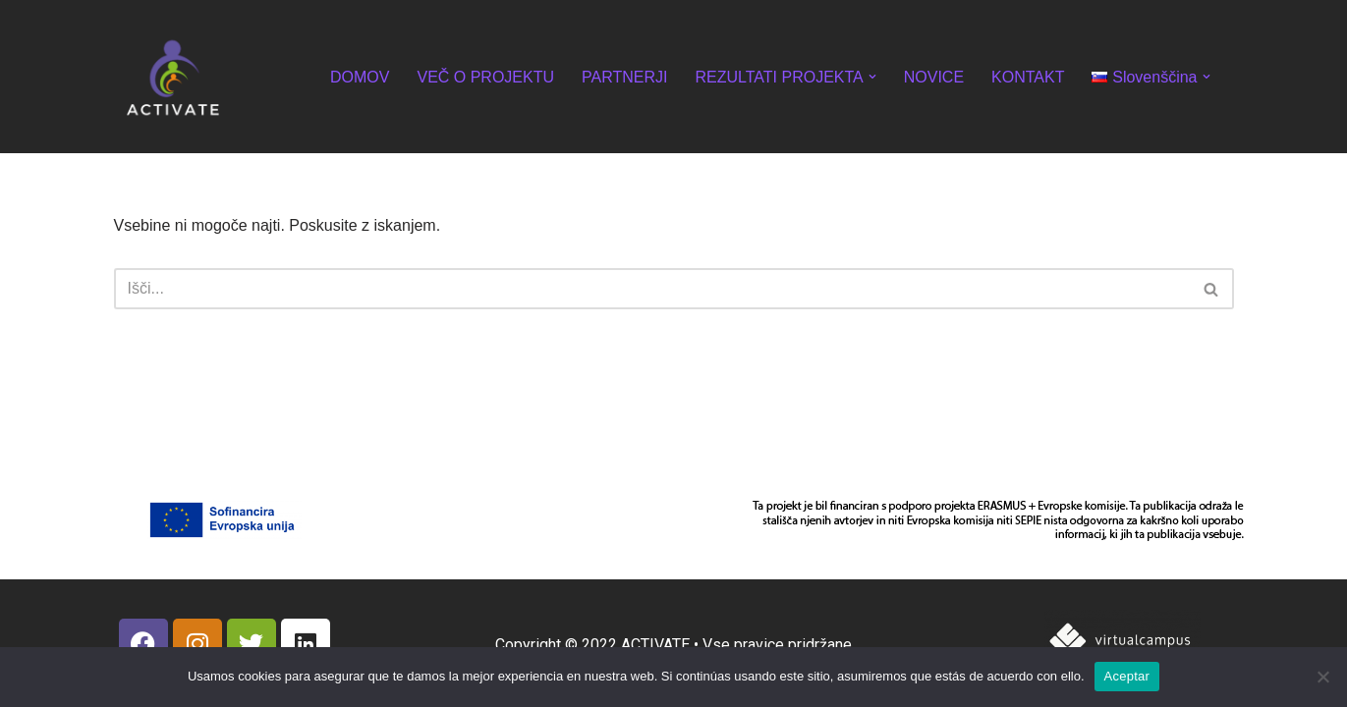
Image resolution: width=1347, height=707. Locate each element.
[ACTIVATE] (173, 77)
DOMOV (359, 77)
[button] (872, 77)
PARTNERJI (624, 77)
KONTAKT (1027, 77)
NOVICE (934, 77)
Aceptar (1127, 676)
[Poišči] (652, 288)
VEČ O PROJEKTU (485, 77)
